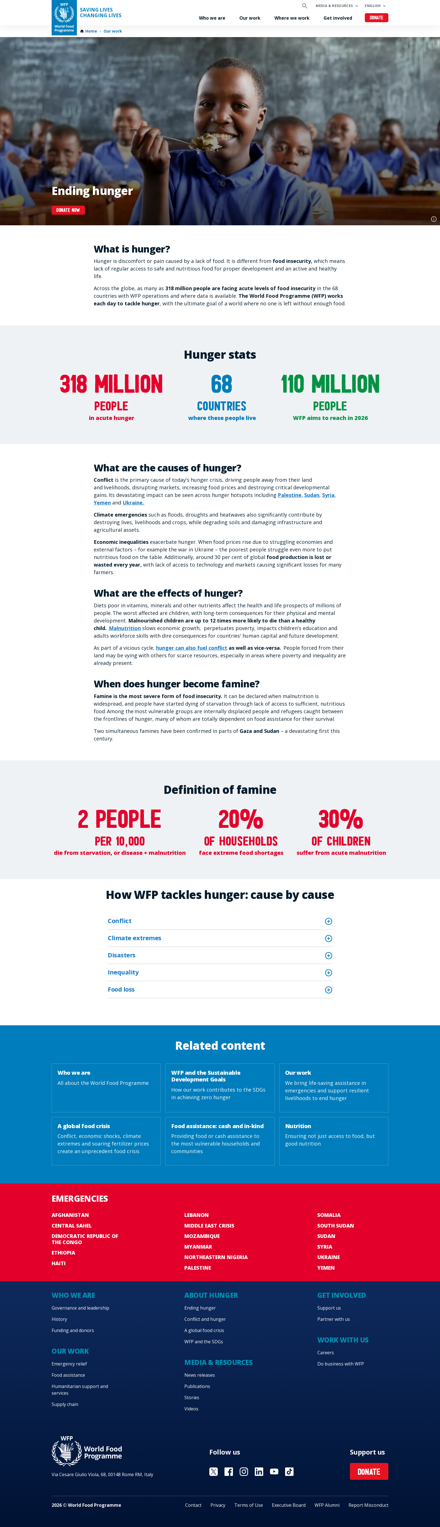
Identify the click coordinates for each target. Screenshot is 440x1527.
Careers (325, 1352)
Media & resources (334, 5)
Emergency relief (69, 1364)
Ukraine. (134, 502)
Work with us (343, 1339)
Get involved (338, 18)
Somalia (329, 1215)
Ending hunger (200, 1308)
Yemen (102, 502)
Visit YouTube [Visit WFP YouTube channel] (274, 1471)
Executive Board (289, 1505)
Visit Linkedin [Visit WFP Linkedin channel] (259, 1471)
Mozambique (202, 1236)
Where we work (292, 18)
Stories (191, 1397)
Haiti (59, 1263)
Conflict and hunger (205, 1319)
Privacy (217, 1505)
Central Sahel (72, 1225)
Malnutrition (125, 628)
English (373, 5)
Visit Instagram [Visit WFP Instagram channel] (244, 1471)
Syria (328, 495)
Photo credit (433, 219)
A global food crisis (204, 1330)
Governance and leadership (80, 1308)
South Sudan (335, 1225)
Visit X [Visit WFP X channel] (213, 1471)
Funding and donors (73, 1330)
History (59, 1319)
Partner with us (333, 1319)
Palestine (197, 1267)
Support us (329, 1308)
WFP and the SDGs (203, 1342)
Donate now (68, 210)
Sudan (311, 495)
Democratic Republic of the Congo (85, 1239)
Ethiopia (63, 1252)
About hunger (211, 1295)
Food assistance (68, 1375)
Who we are (212, 18)
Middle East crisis (209, 1225)
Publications (197, 1386)
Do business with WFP (340, 1364)
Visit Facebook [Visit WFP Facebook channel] (228, 1471)
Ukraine (328, 1257)
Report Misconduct (368, 1505)
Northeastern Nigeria (216, 1257)
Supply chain (65, 1404)
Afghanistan (70, 1215)
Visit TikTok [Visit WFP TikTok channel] (289, 1471)
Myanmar (198, 1246)
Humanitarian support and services (80, 1389)
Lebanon (196, 1215)
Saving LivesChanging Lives (101, 12)
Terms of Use (248, 1505)
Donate (377, 18)
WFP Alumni (327, 1505)
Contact (193, 1505)
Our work (249, 18)
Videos (191, 1409)
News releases (199, 1375)
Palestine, (290, 495)
